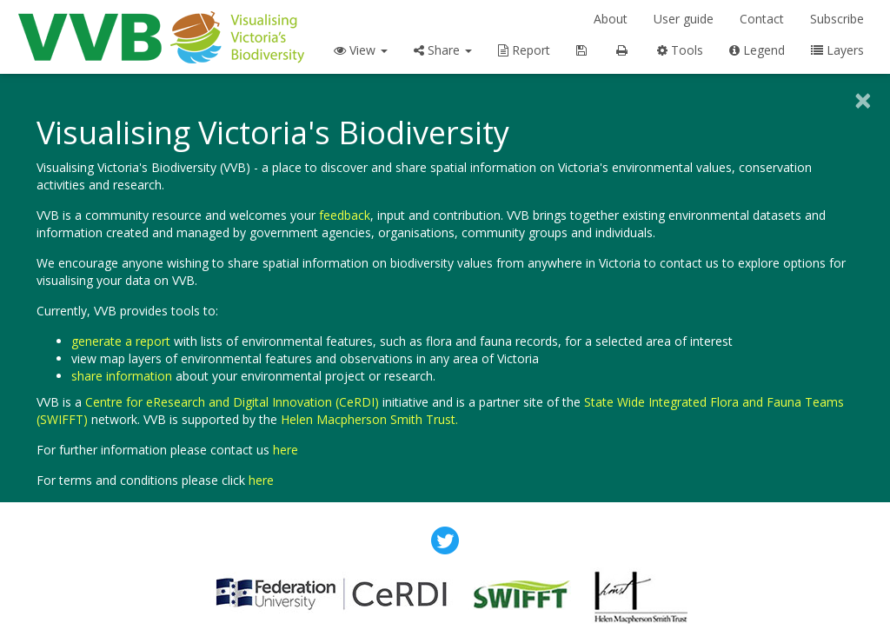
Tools (680, 50)
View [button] (361, 50)
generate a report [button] (120, 341)
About (611, 18)
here (285, 449)
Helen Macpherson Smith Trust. (369, 419)
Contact (762, 18)
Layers (837, 50)
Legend (757, 50)
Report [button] (524, 50)
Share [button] (443, 50)
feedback (344, 215)
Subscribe (837, 18)
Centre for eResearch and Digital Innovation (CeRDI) (232, 402)
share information (121, 376)
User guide (684, 18)
